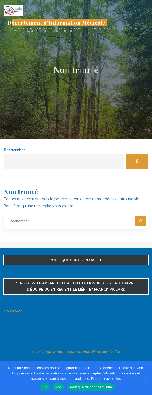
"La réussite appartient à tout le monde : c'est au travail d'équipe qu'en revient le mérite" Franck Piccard (76, 286)
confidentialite (76, 260)
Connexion (13, 311)
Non (58, 387)
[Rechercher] (137, 161)
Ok (45, 387)
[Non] (145, 378)
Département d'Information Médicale (56, 22)
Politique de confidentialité (91, 387)
